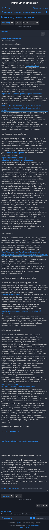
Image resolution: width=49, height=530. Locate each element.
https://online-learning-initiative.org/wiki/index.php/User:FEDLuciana (18, 385)
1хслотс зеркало (32, 65)
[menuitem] (7, 8)
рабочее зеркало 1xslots (11, 294)
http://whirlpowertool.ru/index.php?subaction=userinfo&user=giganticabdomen (17, 159)
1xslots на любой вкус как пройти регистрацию (19, 441)
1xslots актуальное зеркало (17, 17)
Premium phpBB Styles (32, 525)
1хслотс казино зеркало (14, 153)
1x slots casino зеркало (10, 431)
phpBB (18, 523)
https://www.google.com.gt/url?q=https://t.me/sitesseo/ (21, 94)
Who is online (6, 511)
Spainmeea (4, 31)
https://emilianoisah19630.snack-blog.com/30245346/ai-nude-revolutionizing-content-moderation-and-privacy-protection (22, 107)
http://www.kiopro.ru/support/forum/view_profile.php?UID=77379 (21, 312)
